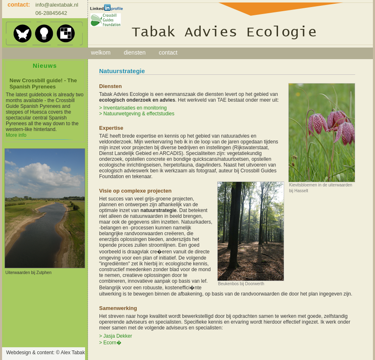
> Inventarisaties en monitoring (133, 108)
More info (16, 135)
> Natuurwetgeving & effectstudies (136, 114)
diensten (135, 52)
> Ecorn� (110, 343)
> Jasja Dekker (115, 336)
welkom (100, 52)
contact (168, 52)
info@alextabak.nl (57, 5)
